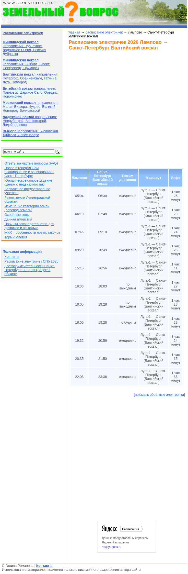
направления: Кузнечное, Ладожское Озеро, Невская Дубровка (24, 48)
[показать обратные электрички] (159, 395)
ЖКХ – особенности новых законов (32, 232)
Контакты (11, 257)
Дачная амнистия (18, 219)
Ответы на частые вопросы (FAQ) (31, 163)
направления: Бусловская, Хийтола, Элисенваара (31, 133)
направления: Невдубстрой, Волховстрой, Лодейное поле (30, 121)
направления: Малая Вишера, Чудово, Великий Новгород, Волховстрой (30, 106)
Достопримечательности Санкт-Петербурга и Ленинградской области (29, 270)
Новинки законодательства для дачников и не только (29, 226)
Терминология (15, 237)
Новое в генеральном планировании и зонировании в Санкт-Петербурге (29, 172)
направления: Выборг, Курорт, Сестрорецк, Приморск (26, 64)
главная (74, 32)
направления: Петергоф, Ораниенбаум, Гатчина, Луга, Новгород (30, 78)
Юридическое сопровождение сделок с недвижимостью (28, 182)
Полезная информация (22, 252)
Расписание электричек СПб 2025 (31, 261)
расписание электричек (104, 32)
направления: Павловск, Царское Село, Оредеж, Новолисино (30, 92)
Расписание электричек (23, 33)
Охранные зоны (16, 215)
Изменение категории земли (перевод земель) (26, 208)
